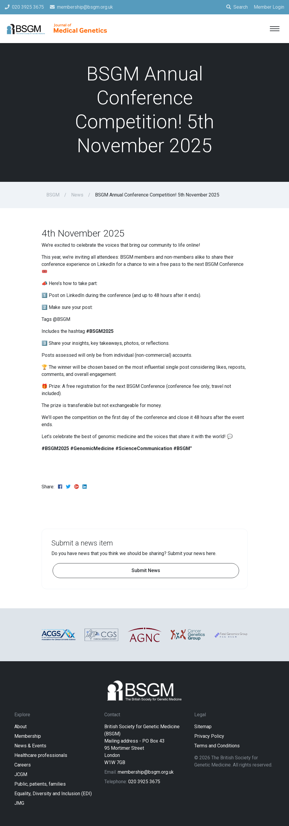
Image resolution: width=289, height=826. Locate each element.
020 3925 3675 (144, 781)
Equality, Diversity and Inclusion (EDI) (53, 793)
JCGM (20, 774)
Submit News (145, 570)
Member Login (269, 7)
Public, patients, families (40, 784)
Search (237, 7)
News (77, 195)
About (20, 726)
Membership (27, 736)
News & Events (30, 746)
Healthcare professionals (40, 755)
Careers (22, 765)
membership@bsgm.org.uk (146, 772)
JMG (19, 803)
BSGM (52, 195)
